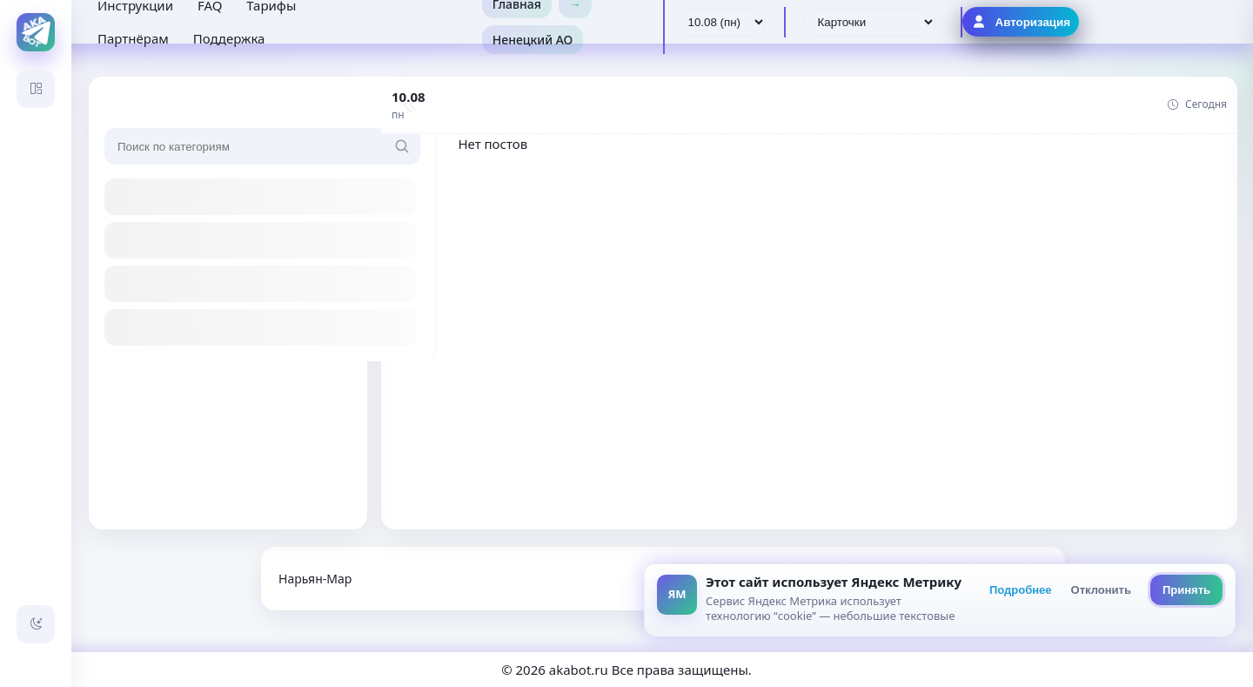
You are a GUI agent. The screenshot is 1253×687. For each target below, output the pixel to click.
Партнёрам (133, 38)
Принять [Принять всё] (1186, 589)
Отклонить (1101, 589)
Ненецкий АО (532, 39)
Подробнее (1020, 589)
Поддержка (229, 38)
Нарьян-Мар (315, 578)
